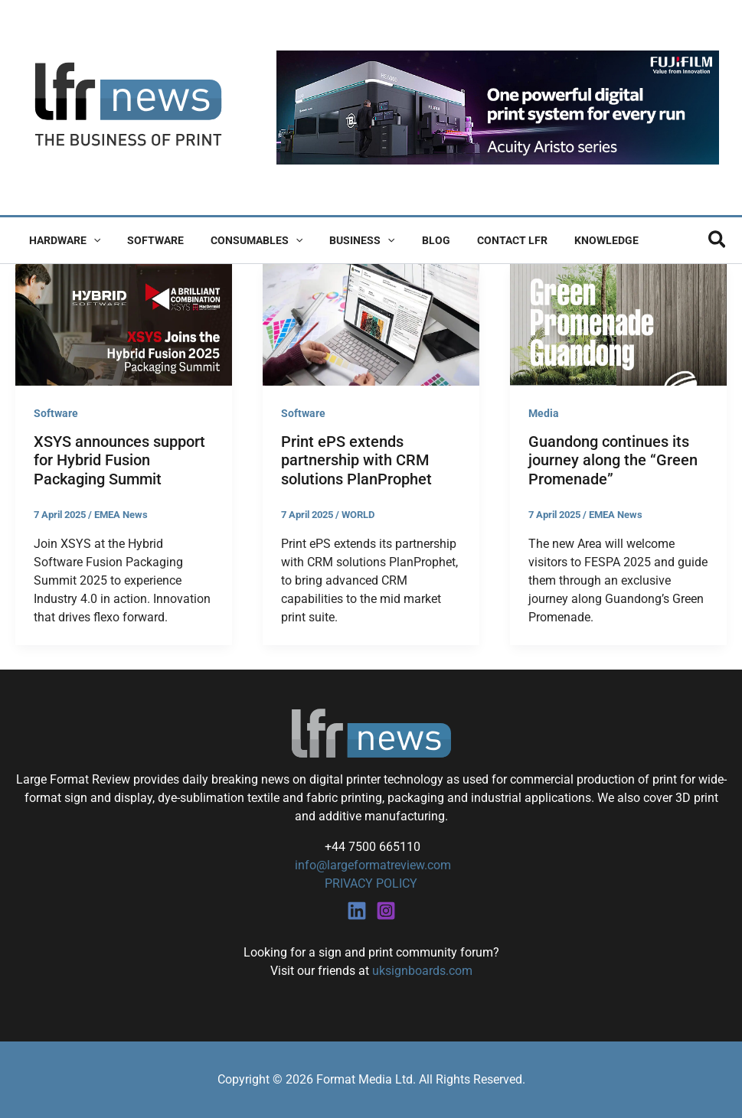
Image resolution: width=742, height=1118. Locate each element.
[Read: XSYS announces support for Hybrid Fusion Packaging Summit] (123, 323)
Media (543, 413)
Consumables (243, 240)
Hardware (61, 240)
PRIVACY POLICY (371, 883)
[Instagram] (386, 911)
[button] (90, 240)
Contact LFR (482, 240)
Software (147, 240)
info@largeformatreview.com (371, 865)
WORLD (358, 514)
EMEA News (121, 514)
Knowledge (571, 240)
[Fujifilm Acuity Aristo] (497, 106)
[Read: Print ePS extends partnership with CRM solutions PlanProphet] (371, 323)
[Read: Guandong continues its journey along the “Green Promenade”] (618, 323)
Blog (411, 240)
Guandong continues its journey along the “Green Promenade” (613, 460)
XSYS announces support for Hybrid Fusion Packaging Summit (119, 460)
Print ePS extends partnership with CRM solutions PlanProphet (356, 460)
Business (343, 240)
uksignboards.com (422, 970)
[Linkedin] (357, 911)
